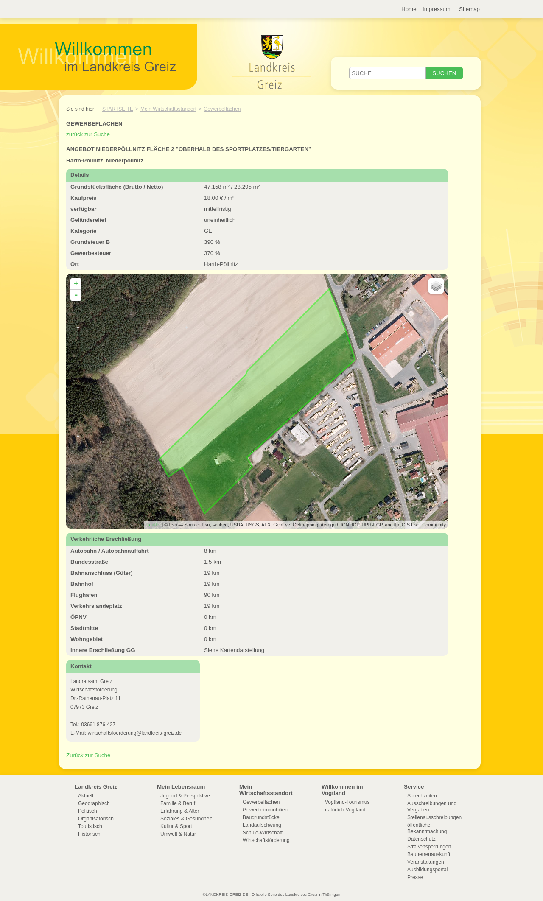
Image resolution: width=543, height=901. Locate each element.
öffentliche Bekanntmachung (427, 828)
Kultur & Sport (176, 826)
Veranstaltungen (425, 862)
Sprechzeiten (422, 796)
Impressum (437, 9)
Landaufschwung (262, 825)
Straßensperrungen (429, 847)
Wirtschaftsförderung (266, 840)
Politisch (87, 811)
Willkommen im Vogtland (342, 789)
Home (409, 9)
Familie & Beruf (177, 803)
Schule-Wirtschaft (263, 833)
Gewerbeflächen (222, 109)
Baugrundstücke (261, 817)
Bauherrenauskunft (428, 854)
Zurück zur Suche (88, 755)
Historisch (89, 834)
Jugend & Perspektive (185, 796)
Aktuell (85, 796)
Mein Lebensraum (181, 786)
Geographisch (94, 803)
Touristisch (90, 826)
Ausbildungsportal (427, 870)
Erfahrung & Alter (179, 811)
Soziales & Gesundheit (186, 819)
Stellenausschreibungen (434, 817)
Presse (415, 877)
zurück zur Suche (88, 134)
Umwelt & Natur (178, 834)
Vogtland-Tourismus (347, 802)
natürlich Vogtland (345, 810)
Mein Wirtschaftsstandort (168, 109)
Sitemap (469, 9)
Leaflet (153, 524)
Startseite (117, 109)
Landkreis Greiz (96, 786)
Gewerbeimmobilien (265, 810)
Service (414, 786)
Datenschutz (421, 839)
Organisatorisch (96, 819)
